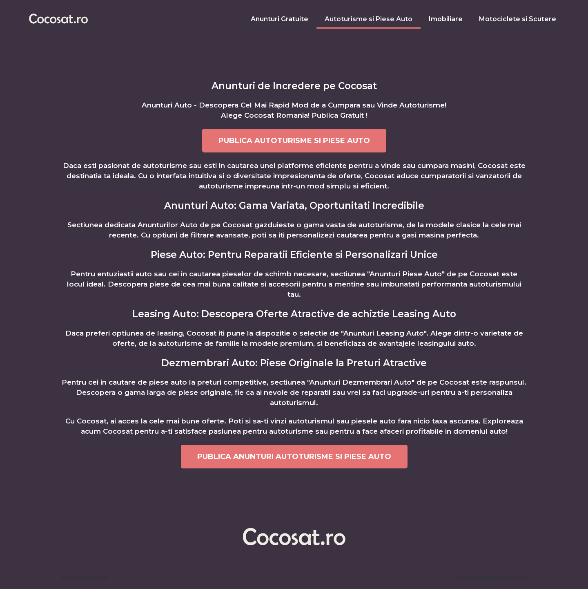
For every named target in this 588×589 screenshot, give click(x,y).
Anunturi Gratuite (279, 19)
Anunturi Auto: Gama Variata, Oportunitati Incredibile (294, 205)
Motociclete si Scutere (517, 19)
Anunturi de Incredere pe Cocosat (294, 86)
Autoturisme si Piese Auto (368, 19)
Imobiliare (446, 19)
